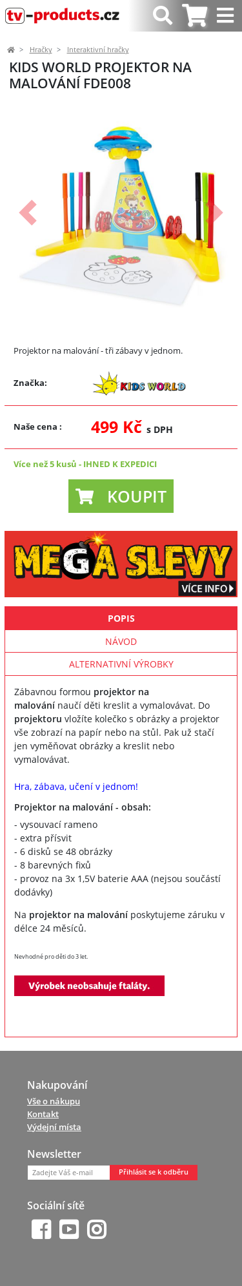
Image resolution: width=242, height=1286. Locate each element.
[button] (28, 213)
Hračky (41, 49)
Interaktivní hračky (98, 49)
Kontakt (43, 1114)
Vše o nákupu (53, 1101)
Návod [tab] (121, 641)
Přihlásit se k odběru (153, 1171)
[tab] (194, 16)
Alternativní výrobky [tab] (121, 664)
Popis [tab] (121, 618)
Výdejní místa (54, 1127)
